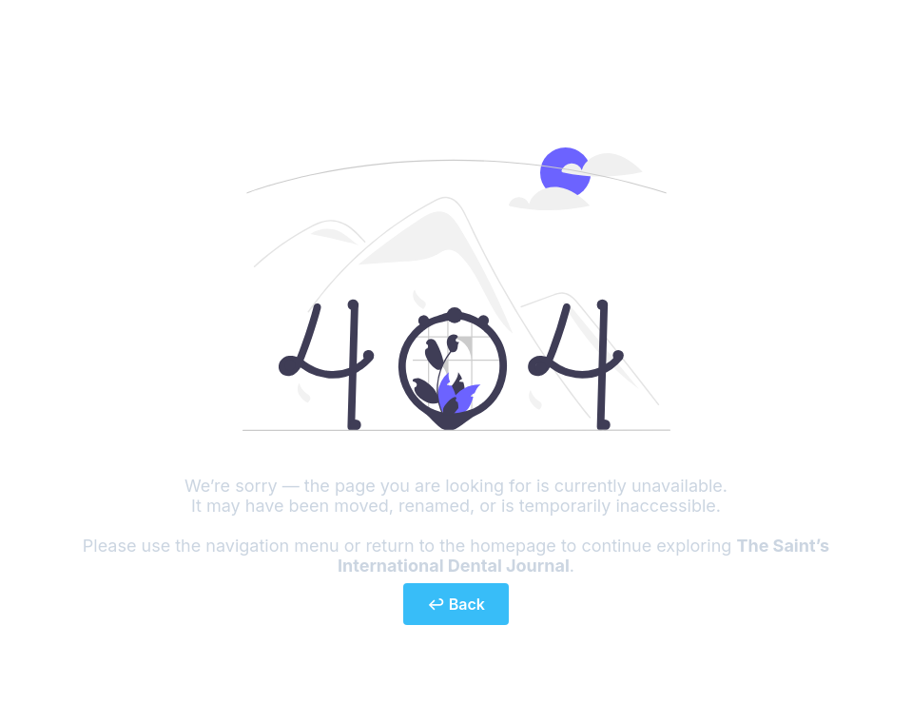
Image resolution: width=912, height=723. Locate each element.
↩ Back (456, 604)
